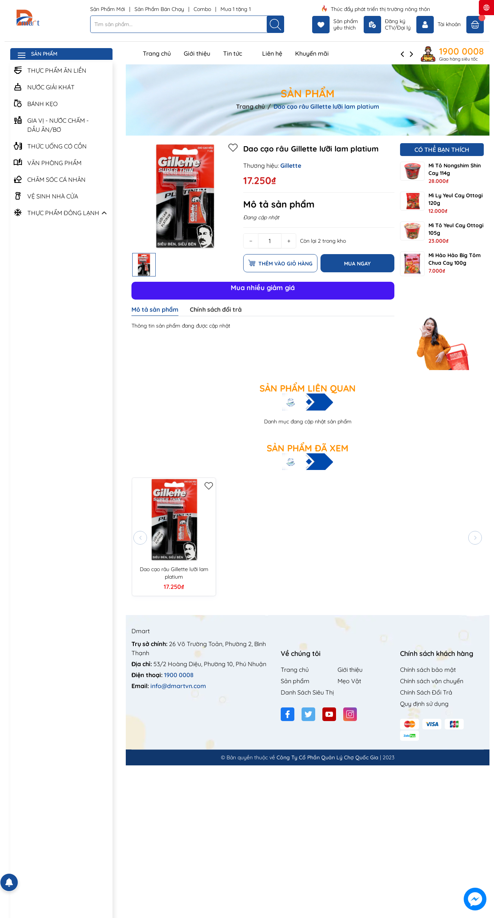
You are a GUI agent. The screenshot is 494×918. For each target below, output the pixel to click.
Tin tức (236, 53)
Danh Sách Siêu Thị (307, 692)
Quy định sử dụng (424, 703)
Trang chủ (157, 53)
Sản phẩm (295, 681)
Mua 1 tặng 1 (235, 9)
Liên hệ (272, 53)
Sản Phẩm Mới (108, 9)
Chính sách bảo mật (428, 669)
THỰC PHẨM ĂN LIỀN (49, 70)
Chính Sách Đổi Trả (426, 692)
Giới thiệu (197, 53)
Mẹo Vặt (349, 681)
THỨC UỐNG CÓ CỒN (50, 145)
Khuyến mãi (312, 53)
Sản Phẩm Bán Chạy (160, 9)
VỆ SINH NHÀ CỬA (45, 195)
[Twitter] (308, 714)
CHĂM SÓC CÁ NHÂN (49, 179)
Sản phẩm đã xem (308, 448)
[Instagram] (350, 714)
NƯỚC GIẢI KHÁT (44, 86)
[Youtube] (329, 714)
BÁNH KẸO (35, 103)
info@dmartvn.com (178, 686)
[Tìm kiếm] (275, 24)
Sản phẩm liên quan (308, 388)
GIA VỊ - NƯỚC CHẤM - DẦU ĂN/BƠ (51, 124)
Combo (203, 9)
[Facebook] (287, 714)
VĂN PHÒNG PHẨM (47, 162)
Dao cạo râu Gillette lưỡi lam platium (174, 573)
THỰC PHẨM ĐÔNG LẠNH (56, 212)
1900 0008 (461, 51)
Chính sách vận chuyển (431, 681)
